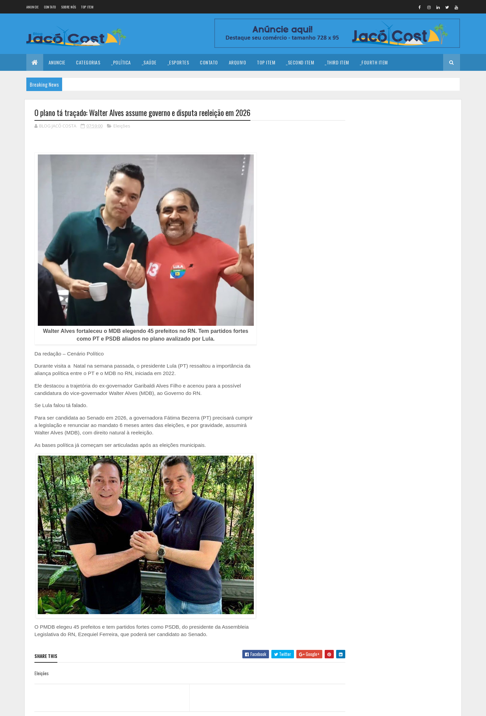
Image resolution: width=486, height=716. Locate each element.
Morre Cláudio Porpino (407, 155)
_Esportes (178, 62)
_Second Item (300, 62)
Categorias (88, 62)
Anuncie (32, 6)
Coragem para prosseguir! (411, 128)
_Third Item (337, 62)
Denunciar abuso (375, 284)
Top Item (87, 6)
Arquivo (237, 62)
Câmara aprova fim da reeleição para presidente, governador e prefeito (416, 190)
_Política (121, 62)
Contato (50, 6)
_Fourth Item (374, 62)
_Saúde (149, 62)
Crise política (399, 214)
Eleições (121, 126)
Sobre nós (68, 6)
